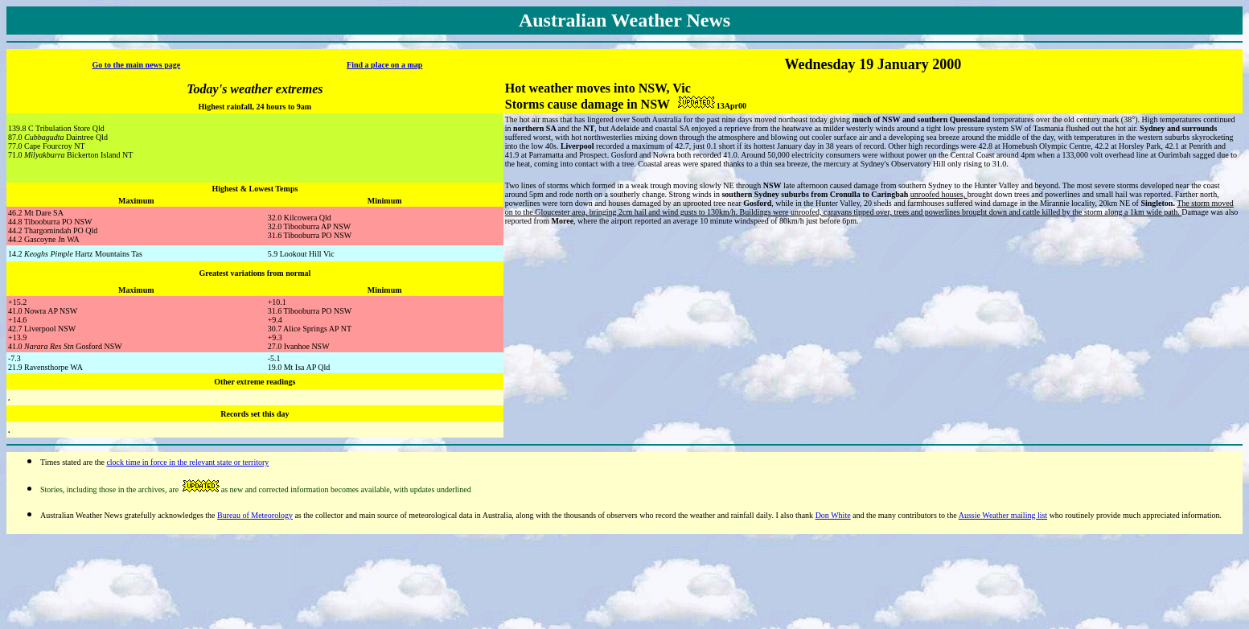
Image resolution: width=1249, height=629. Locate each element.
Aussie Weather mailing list (1003, 515)
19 (866, 64)
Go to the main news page (136, 64)
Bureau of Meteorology (255, 515)
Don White (833, 515)
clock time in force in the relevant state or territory (187, 462)
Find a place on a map (384, 64)
